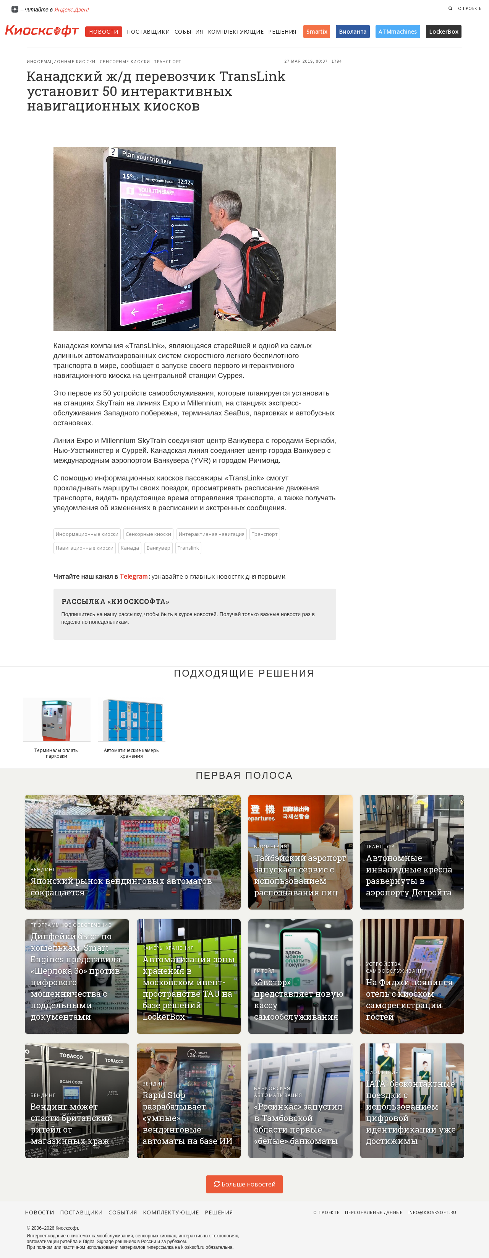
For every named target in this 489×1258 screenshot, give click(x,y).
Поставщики (148, 31)
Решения (282, 31)
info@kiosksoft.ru (432, 1212)
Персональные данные (374, 1212)
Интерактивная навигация (211, 534)
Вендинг (43, 869)
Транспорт (167, 61)
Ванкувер (158, 547)
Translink (188, 547)
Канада (130, 547)
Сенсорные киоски (125, 61)
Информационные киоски (61, 61)
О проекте (470, 8)
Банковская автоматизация (278, 1092)
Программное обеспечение (71, 925)
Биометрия (270, 846)
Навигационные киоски (84, 547)
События (189, 31)
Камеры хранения (168, 948)
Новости (103, 31)
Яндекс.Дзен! (71, 9)
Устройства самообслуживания (396, 967)
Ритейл (264, 971)
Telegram (134, 576)
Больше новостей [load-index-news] (244, 1184)
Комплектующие (236, 31)
